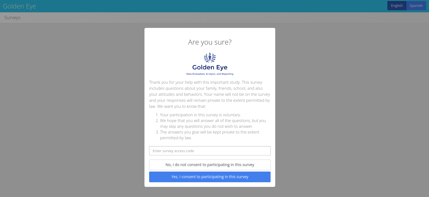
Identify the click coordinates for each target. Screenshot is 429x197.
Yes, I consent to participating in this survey (209, 176)
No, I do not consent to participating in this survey (210, 164)
